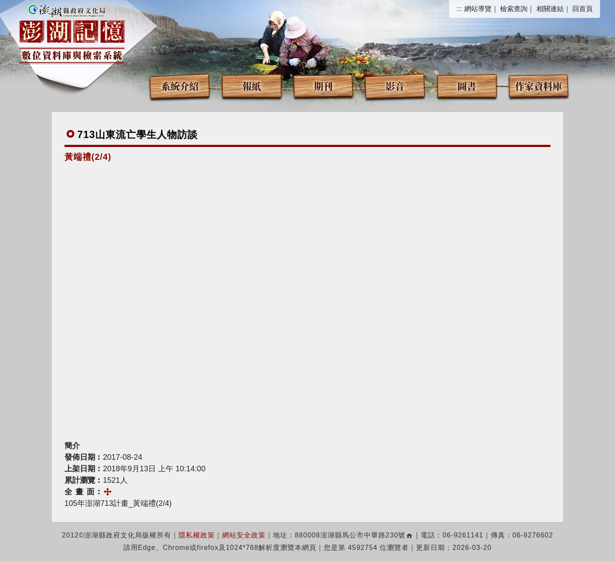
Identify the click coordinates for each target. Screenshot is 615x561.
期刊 (323, 85)
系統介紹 (180, 85)
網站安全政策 (244, 535)
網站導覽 (478, 8)
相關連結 (550, 8)
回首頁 (582, 8)
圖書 (466, 85)
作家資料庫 (538, 85)
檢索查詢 (513, 8)
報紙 (251, 85)
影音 (395, 85)
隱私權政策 (197, 535)
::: (459, 8)
